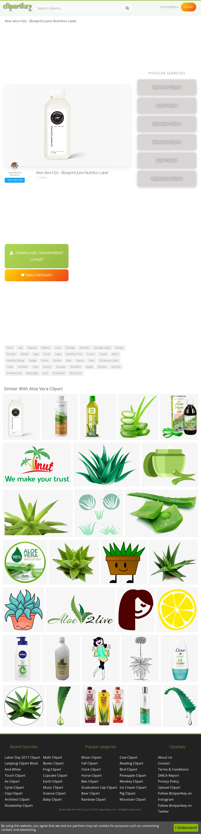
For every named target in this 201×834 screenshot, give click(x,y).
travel (103, 354)
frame (91, 354)
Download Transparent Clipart (36, 256)
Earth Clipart (52, 781)
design (119, 347)
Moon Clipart (91, 757)
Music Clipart (53, 787)
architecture (14, 373)
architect (75, 366)
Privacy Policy (168, 781)
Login (188, 7)
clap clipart (14, 793)
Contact (164, 763)
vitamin (116, 366)
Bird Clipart (128, 769)
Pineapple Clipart (133, 775)
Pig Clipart (127, 793)
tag (20, 347)
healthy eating (15, 360)
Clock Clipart (91, 769)
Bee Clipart (89, 781)
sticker (57, 360)
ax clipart (12, 781)
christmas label (108, 360)
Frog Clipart (52, 769)
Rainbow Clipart (93, 799)
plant (10, 347)
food (10, 366)
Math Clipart (52, 757)
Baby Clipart (52, 799)
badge (33, 360)
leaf (45, 373)
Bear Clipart (90, 793)
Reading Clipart (131, 763)
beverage (31, 373)
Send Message (14, 180)
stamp (80, 360)
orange (60, 366)
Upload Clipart (169, 787)
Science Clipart (54, 793)
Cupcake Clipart (55, 775)
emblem (23, 366)
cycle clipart (14, 787)
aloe (35, 366)
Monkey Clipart (131, 781)
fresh (47, 354)
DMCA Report (168, 775)
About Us (165, 757)
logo (58, 354)
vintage (70, 347)
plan (91, 360)
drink (45, 360)
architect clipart (17, 799)
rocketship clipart (19, 805)
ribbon (46, 347)
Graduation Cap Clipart (99, 787)
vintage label (102, 347)
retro (115, 354)
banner (11, 354)
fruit (58, 347)
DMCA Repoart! (36, 275)
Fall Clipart (89, 763)
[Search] (127, 8)
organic (32, 347)
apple (89, 366)
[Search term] (83, 8)
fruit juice (59, 373)
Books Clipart (53, 763)
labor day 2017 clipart (22, 757)
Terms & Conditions (173, 769)
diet (68, 360)
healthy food (74, 354)
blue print (75, 373)
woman (84, 347)
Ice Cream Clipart (133, 787)
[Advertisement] (68, 55)
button (47, 366)
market (102, 366)
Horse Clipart (91, 775)
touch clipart (15, 775)
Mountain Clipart (133, 799)
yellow (24, 354)
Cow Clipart (129, 757)
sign (35, 354)
